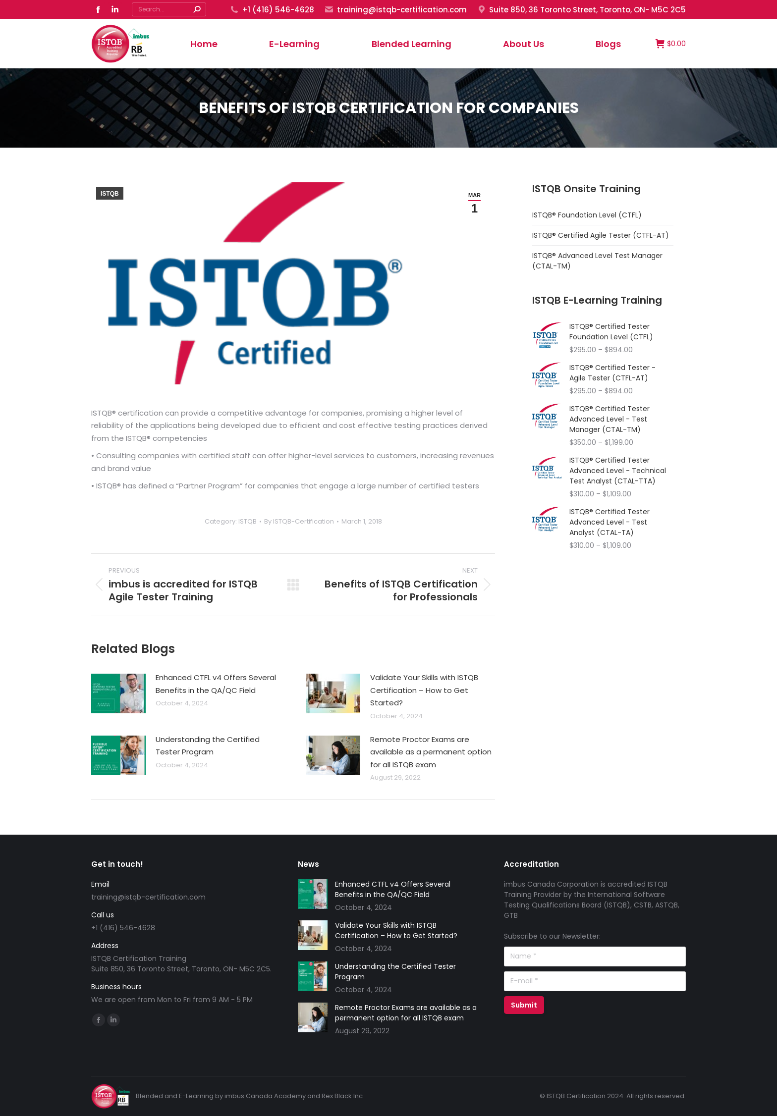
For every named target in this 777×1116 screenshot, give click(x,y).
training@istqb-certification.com (395, 9)
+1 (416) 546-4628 (271, 9)
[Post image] (118, 693)
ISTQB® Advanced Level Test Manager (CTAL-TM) (597, 261)
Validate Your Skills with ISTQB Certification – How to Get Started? (424, 690)
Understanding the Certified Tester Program (208, 745)
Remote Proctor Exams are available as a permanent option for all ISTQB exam (431, 752)
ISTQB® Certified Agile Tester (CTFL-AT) (600, 235)
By (299, 521)
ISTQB (110, 193)
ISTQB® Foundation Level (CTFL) (587, 215)
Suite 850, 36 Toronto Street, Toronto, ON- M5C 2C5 (581, 9)
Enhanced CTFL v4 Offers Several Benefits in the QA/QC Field (216, 683)
